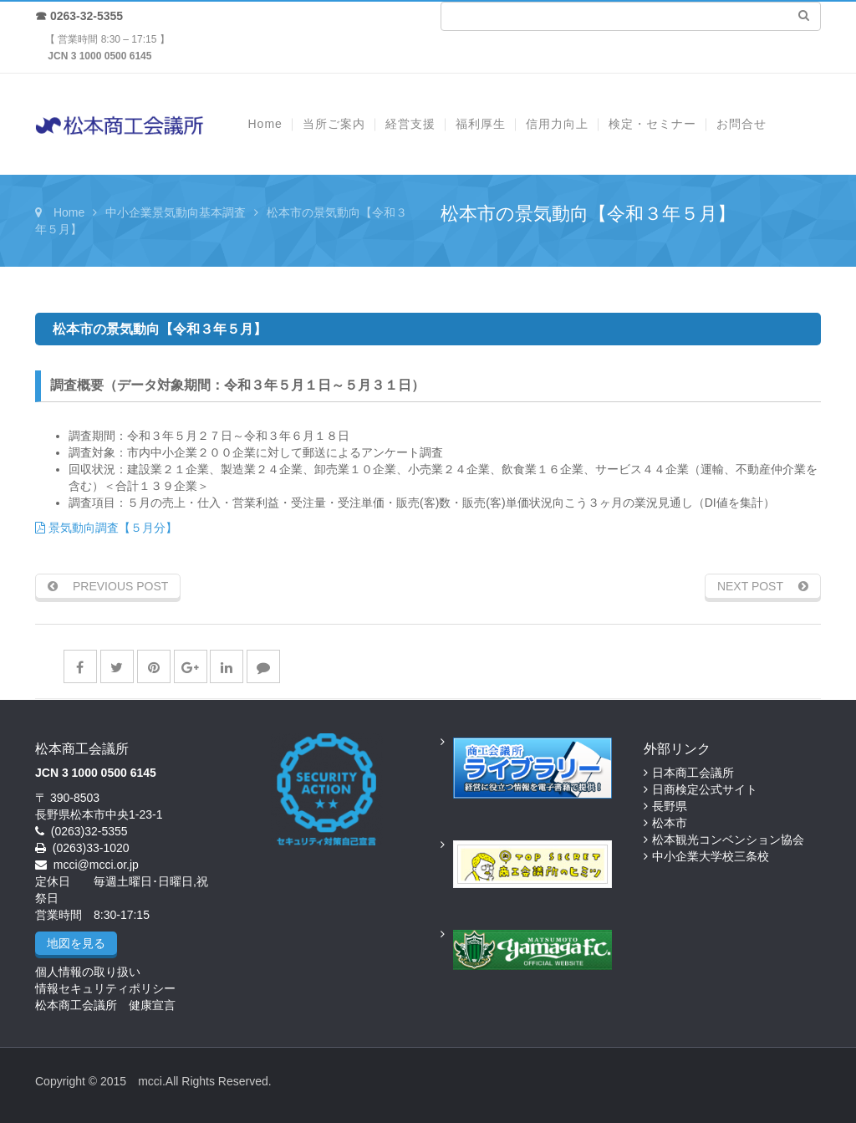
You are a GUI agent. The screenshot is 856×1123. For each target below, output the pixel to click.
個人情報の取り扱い (87, 971)
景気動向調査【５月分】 (106, 527)
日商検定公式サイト (704, 789)
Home (69, 212)
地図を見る (76, 943)
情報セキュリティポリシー (105, 988)
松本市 (669, 822)
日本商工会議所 (693, 772)
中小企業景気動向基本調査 (175, 212)
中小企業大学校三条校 (710, 856)
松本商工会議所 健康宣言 (105, 1005)
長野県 (669, 806)
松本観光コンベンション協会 (728, 839)
